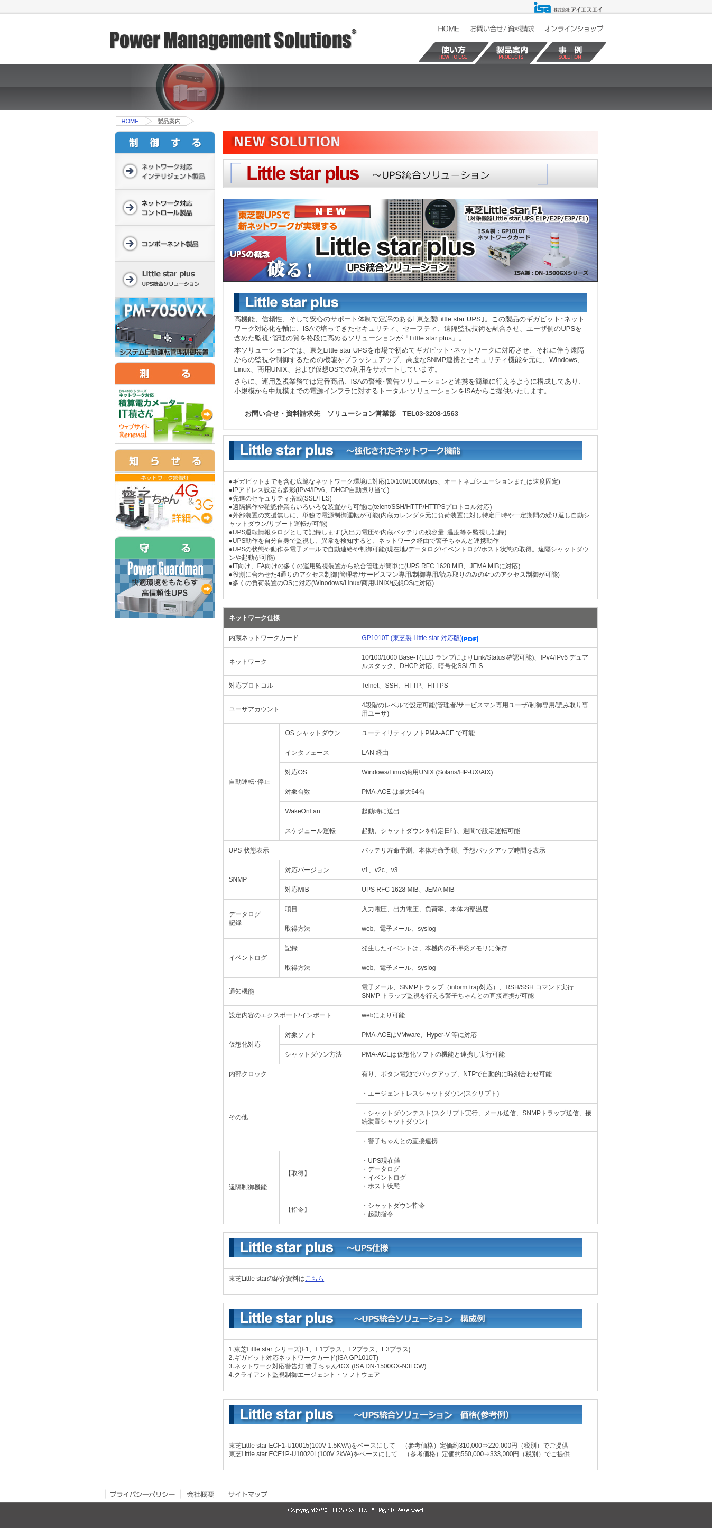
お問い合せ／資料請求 (503, 28)
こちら (314, 1278)
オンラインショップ (573, 28)
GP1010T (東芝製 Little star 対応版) (412, 638)
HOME (448, 28)
